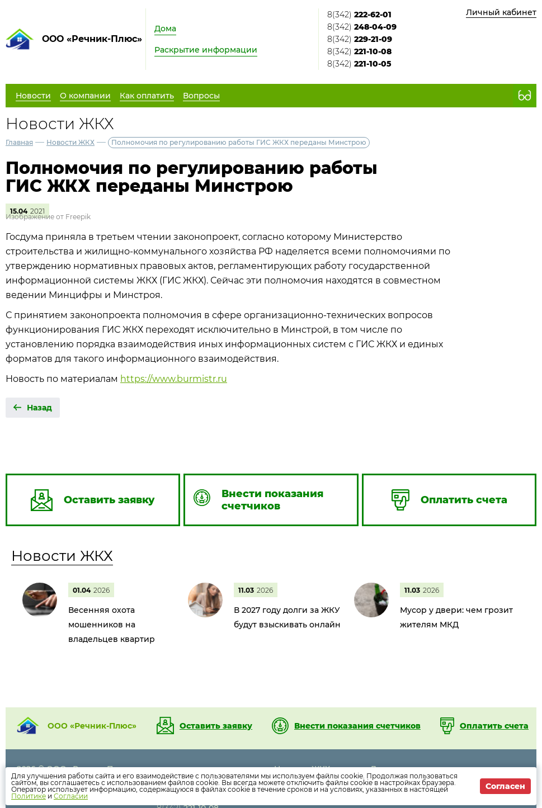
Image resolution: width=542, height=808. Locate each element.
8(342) (359, 15)
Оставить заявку (216, 726)
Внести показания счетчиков (357, 726)
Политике (28, 796)
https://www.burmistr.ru (173, 379)
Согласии (71, 796)
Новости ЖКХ (70, 142)
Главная (19, 142)
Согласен (505, 786)
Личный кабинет (501, 12)
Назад (39, 408)
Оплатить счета (494, 726)
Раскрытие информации (205, 50)
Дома (165, 28)
